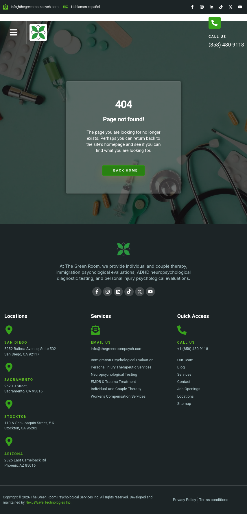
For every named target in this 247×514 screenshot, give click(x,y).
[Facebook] (192, 7)
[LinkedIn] (211, 7)
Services (101, 316)
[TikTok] (221, 7)
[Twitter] (230, 7)
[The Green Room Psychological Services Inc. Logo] (123, 249)
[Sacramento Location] (9, 367)
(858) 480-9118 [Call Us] (226, 45)
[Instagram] (202, 7)
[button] (13, 32)
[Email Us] (95, 330)
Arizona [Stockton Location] (13, 454)
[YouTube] (240, 7)
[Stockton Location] (9, 404)
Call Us (217, 37)
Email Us (101, 343)
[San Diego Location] (9, 330)
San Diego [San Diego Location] (15, 343)
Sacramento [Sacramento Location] (18, 380)
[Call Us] (215, 23)
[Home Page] (38, 32)
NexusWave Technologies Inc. (48, 502)
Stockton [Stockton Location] (15, 417)
